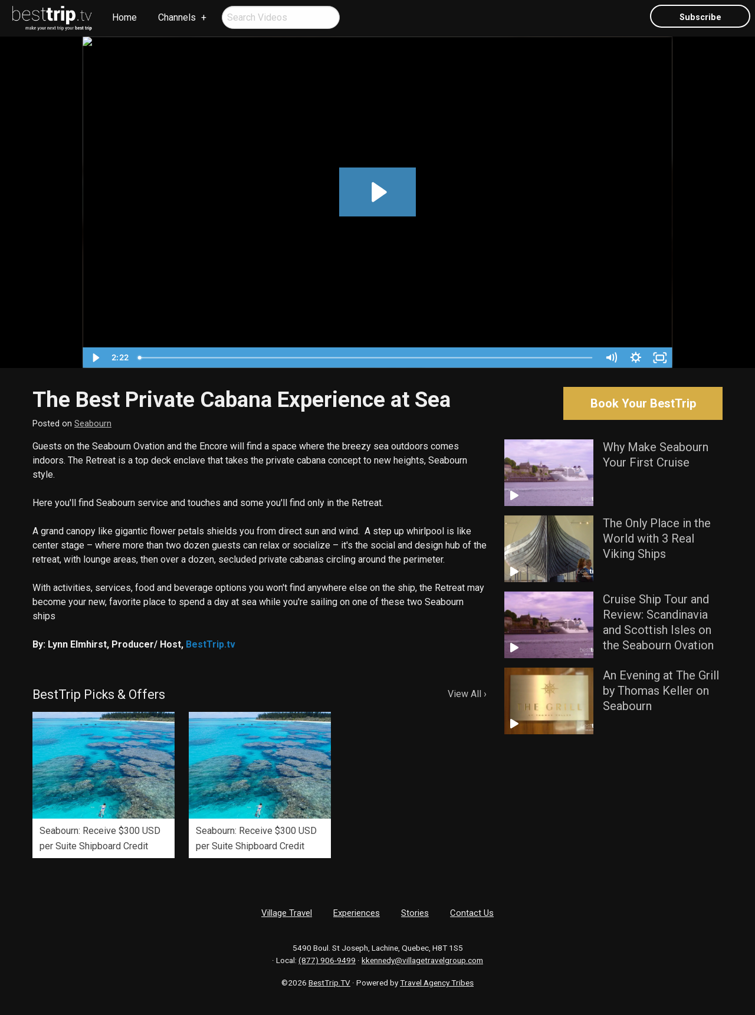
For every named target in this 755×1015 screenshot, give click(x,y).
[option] (103, 785)
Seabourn (92, 424)
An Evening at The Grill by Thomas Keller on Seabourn (661, 690)
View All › (467, 693)
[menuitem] (52, 18)
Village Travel (286, 913)
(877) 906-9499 (327, 960)
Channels (177, 17)
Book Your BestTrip (643, 403)
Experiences (356, 913)
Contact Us (472, 913)
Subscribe (700, 17)
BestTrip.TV (329, 982)
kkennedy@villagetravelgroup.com (422, 960)
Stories (415, 913)
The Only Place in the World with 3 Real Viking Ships (657, 538)
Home (124, 17)
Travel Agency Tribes (437, 982)
